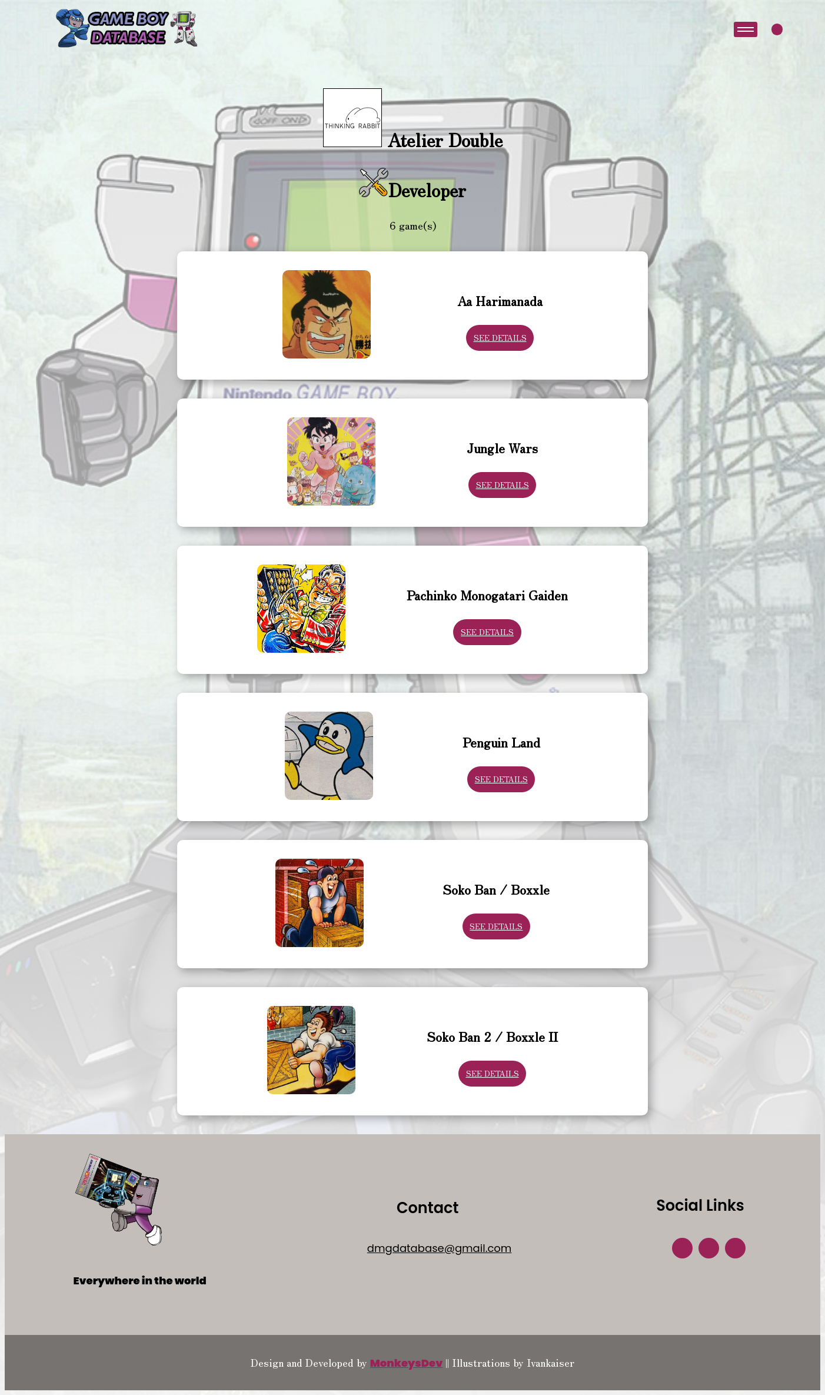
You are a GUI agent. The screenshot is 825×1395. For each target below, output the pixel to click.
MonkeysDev (406, 1363)
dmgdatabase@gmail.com (439, 1248)
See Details (500, 337)
